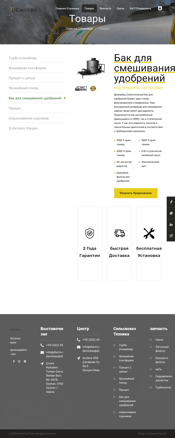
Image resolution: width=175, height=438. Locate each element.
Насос (167, 339)
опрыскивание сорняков (29, 118)
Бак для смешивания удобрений (37, 98)
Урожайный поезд (23, 88)
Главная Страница (67, 8)
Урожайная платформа (27, 68)
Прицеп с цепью (22, 78)
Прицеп (15, 108)
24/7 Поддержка (140, 8)
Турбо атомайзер (23, 58)
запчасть (105, 8)
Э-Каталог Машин (23, 128)
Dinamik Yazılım (157, 433)
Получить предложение (136, 193)
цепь (166, 369)
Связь (120, 8)
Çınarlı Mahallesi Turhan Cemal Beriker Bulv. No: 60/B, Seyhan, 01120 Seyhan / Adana (63, 377)
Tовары (89, 8)
